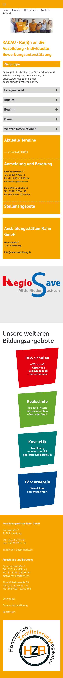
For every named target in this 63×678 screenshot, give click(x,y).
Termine (16, 10)
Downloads (30, 10)
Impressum (9, 611)
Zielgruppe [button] (12, 64)
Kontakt (45, 10)
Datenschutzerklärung (15, 605)
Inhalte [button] (9, 100)
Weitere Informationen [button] (20, 129)
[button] (4, 4)
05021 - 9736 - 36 (18, 585)
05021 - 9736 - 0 (17, 569)
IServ (5, 10)
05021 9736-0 (16, 539)
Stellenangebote (19, 206)
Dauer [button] (8, 119)
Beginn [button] (9, 109)
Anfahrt (7, 13)
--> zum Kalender (16, 152)
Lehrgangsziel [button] (14, 90)
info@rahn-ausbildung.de (18, 549)
